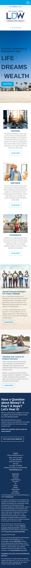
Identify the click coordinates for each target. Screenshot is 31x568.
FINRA (16, 541)
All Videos (15, 491)
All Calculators (15, 493)
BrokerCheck (9, 497)
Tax (15, 483)
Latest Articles (15, 489)
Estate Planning (15, 479)
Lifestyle (15, 487)
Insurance (15, 481)
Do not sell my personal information (14, 531)
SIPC (19, 541)
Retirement (15, 476)
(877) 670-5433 (15, 27)
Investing (15, 478)
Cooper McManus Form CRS (18, 550)
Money (15, 485)
